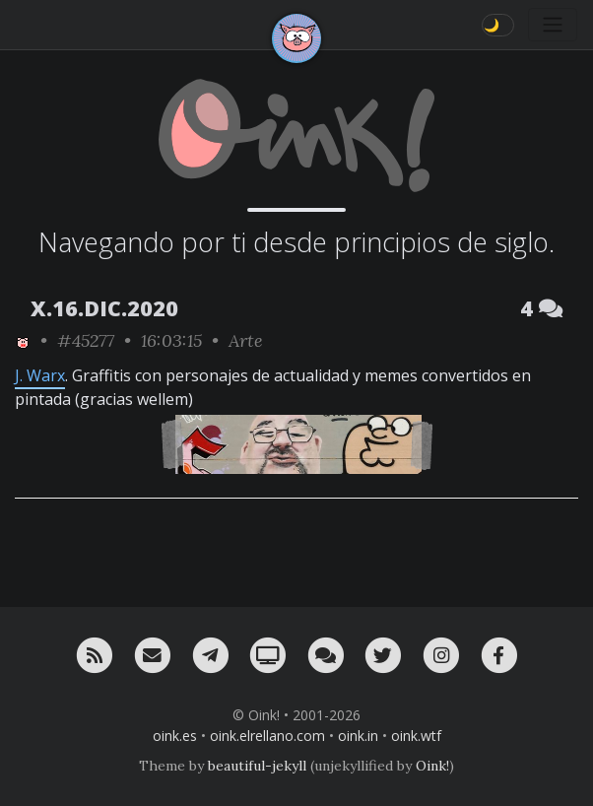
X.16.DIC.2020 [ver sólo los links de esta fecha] (104, 308)
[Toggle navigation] (552, 24)
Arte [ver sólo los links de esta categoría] (246, 340)
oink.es (175, 735)
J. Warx (40, 375)
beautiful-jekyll (257, 765)
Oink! (432, 765)
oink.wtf (416, 735)
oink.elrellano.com (267, 735)
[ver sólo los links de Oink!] (23, 340)
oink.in (358, 735)
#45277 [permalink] (85, 340)
